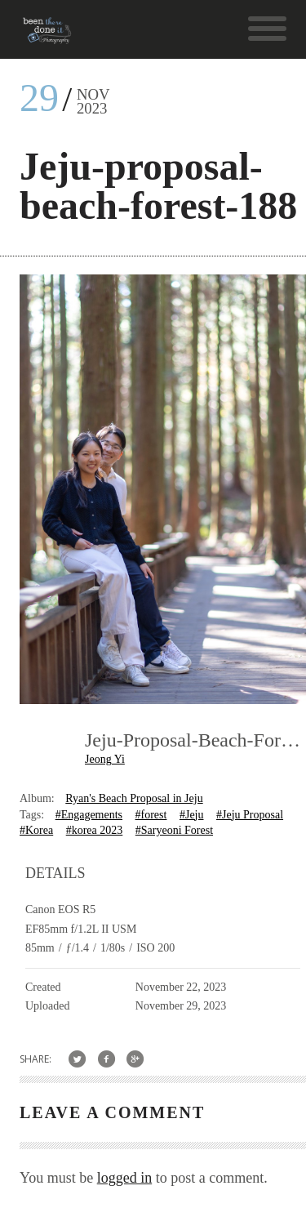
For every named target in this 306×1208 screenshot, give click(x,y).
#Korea (36, 830)
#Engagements (88, 815)
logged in (125, 1178)
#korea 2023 (94, 830)
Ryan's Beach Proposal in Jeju (133, 798)
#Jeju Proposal (249, 815)
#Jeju (192, 815)
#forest (151, 815)
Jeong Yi (105, 759)
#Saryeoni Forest (174, 830)
